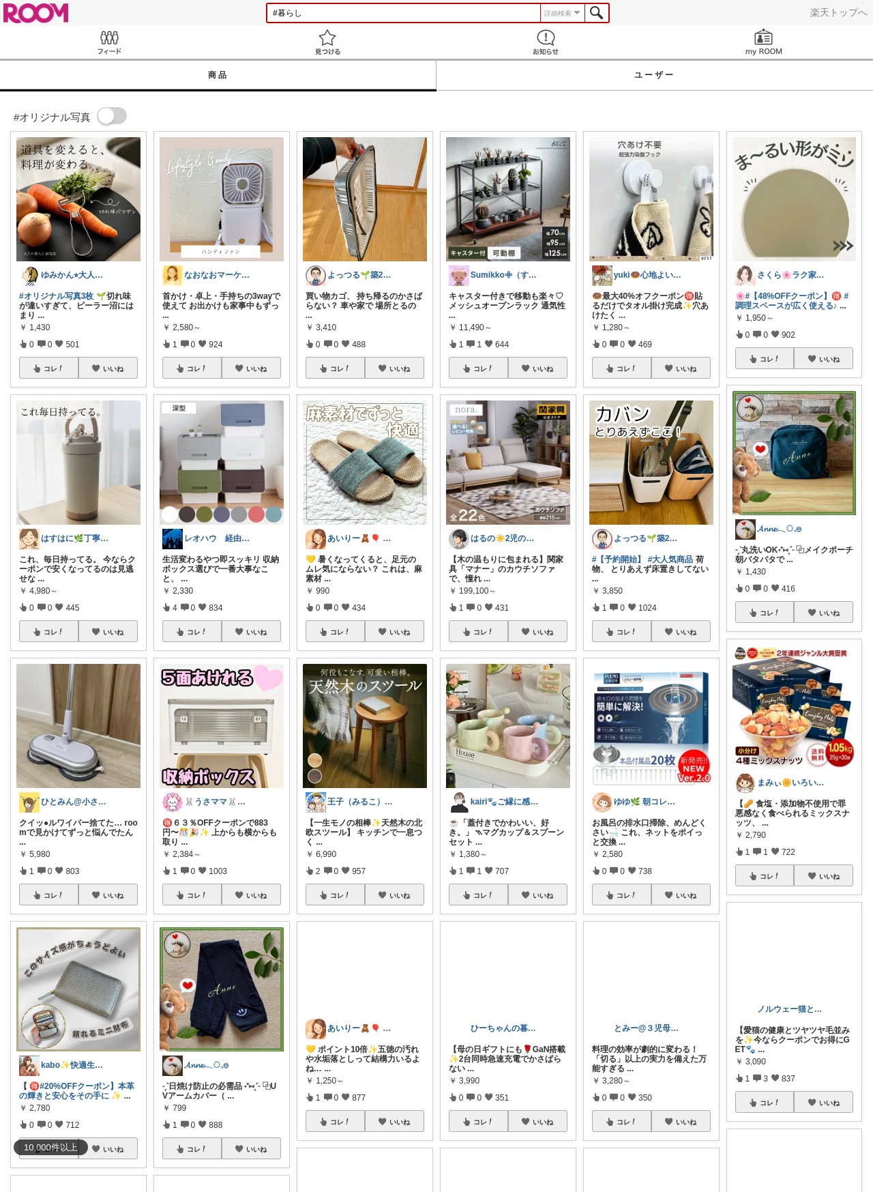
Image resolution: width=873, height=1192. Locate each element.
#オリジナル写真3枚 (56, 296)
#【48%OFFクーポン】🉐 (793, 296)
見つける (327, 42)
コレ (54, 368)
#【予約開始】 (619, 559)
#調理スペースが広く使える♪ (792, 300)
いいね (113, 368)
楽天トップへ (839, 12)
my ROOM (764, 42)
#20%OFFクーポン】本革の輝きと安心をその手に (76, 1091)
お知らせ (545, 42)
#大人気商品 (671, 559)
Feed (109, 42)
